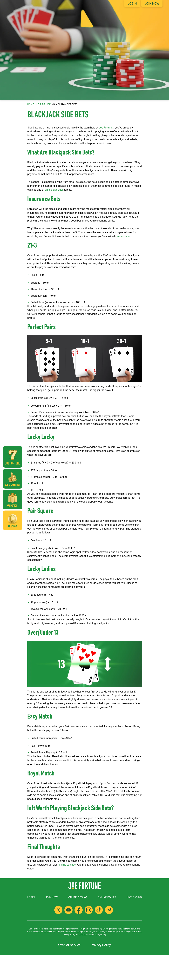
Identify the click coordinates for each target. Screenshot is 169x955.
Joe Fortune (105, 127)
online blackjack (54, 189)
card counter (122, 236)
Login (132, 3)
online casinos (67, 864)
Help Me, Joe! (43, 104)
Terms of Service (68, 945)
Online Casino (77, 897)
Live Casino (134, 897)
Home (30, 104)
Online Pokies (107, 897)
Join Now (152, 3)
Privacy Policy (101, 945)
